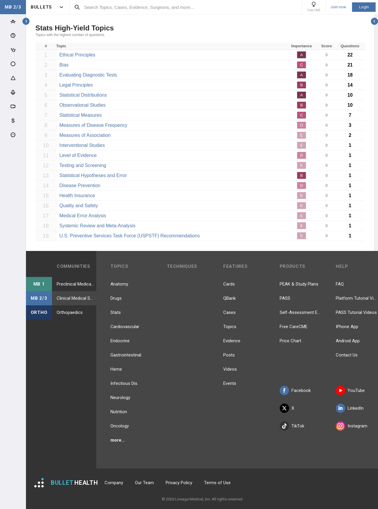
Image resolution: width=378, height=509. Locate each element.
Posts (229, 355)
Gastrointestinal (125, 355)
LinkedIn (350, 408)
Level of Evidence (78, 155)
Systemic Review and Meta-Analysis (97, 225)
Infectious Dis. (124, 383)
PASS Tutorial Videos (356, 312)
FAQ (340, 284)
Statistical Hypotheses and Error (93, 175)
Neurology (120, 397)
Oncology (119, 426)
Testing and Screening (82, 165)
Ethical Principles (77, 54)
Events (229, 383)
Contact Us (347, 355)
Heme (116, 369)
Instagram (351, 426)
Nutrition (118, 411)
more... (117, 440)
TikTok (292, 426)
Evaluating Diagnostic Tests (88, 74)
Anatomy (119, 284)
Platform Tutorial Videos (357, 298)
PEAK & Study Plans (299, 284)
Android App (348, 340)
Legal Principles (76, 84)
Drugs (116, 298)
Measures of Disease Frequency (93, 125)
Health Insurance (77, 195)
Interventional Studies (82, 145)
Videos (230, 369)
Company (114, 482)
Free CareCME (293, 326)
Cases (229, 312)
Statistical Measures (80, 115)
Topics (229, 326)
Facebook (295, 390)
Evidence (231, 340)
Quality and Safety (78, 205)
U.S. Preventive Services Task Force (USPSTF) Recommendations (129, 235)
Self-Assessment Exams (301, 312)
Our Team (144, 482)
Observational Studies (82, 105)
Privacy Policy (179, 482)
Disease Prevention (79, 185)
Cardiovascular (124, 326)
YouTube (350, 390)
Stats (115, 312)
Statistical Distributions (83, 95)
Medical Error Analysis (82, 215)
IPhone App (347, 326)
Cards (229, 284)
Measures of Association (84, 135)
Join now (338, 7)
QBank (229, 298)
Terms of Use (217, 482)
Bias (64, 64)
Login (364, 7)
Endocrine (120, 340)
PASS (285, 298)
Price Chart (290, 340)
